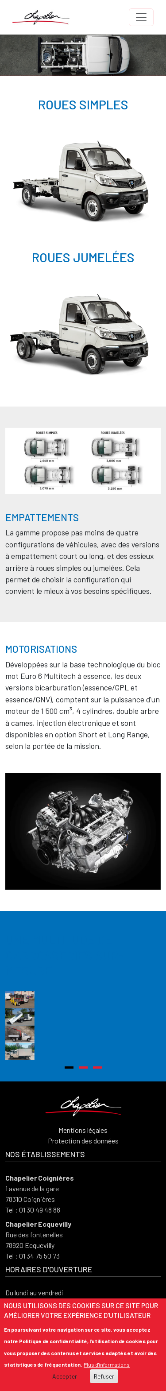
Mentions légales (83, 1184)
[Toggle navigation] (141, 17)
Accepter (64, 1376)
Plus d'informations (107, 1364)
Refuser (104, 1376)
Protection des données (83, 1195)
